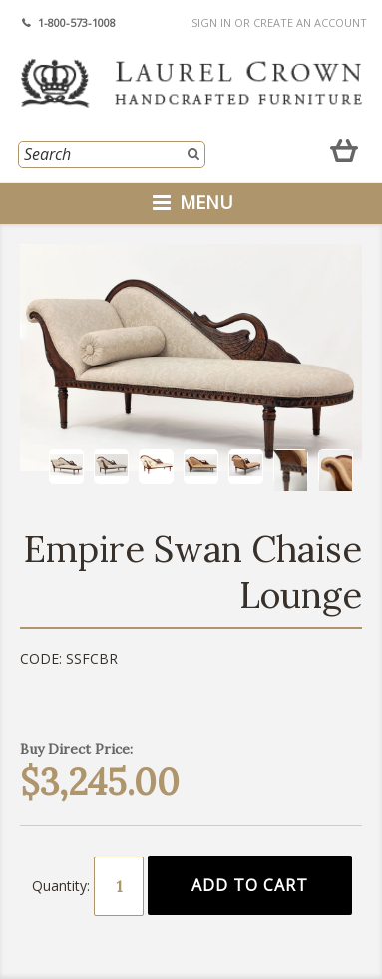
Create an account (310, 22)
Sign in (211, 22)
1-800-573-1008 (77, 22)
